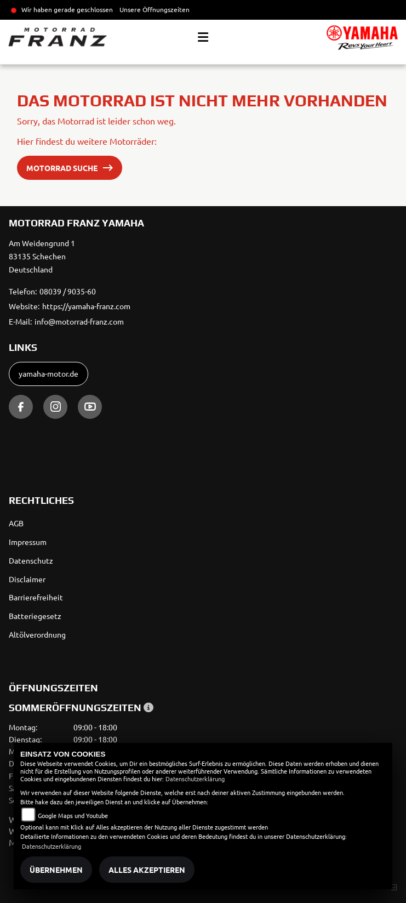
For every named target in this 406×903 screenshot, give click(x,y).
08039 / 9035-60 (67, 291)
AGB (16, 523)
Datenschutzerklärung (195, 778)
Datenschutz (31, 560)
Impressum (28, 542)
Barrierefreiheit (36, 597)
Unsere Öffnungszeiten (154, 9)
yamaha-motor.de (48, 373)
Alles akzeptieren (146, 869)
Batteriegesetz (35, 616)
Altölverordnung (37, 634)
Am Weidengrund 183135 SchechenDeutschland (42, 256)
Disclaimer (27, 579)
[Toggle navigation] (203, 37)
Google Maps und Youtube (73, 815)
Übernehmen (56, 869)
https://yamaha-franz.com (86, 306)
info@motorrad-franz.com (79, 321)
